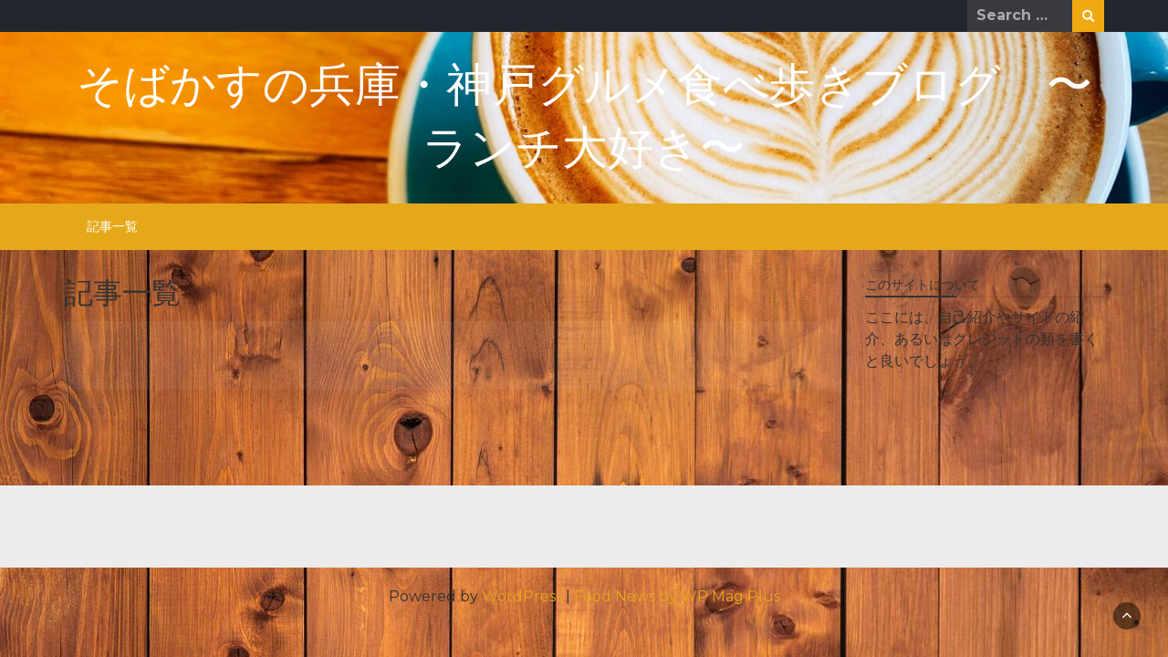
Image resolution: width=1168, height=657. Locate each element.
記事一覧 (112, 226)
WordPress (522, 596)
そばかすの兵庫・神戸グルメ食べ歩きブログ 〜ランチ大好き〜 (584, 118)
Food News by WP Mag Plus (677, 596)
